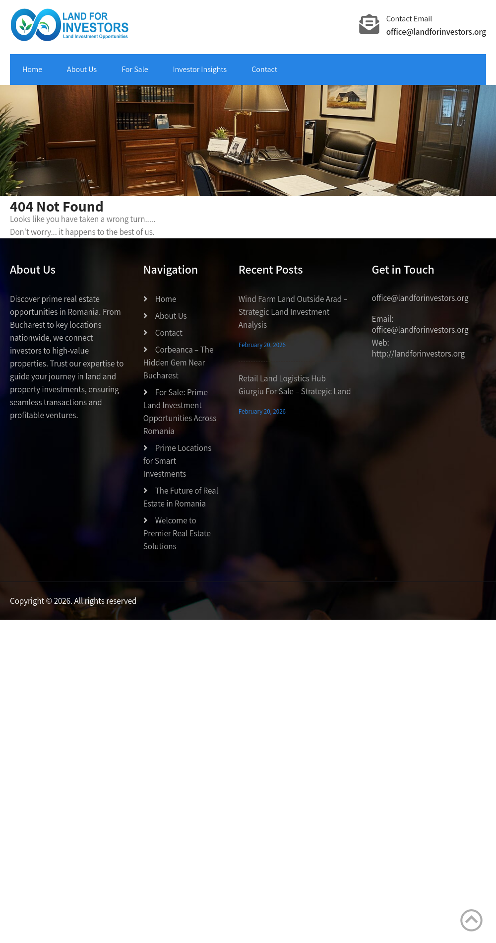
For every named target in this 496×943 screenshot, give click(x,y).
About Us (82, 69)
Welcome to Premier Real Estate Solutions (177, 533)
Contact (264, 69)
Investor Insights (200, 69)
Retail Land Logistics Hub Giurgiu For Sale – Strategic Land (295, 385)
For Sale (135, 69)
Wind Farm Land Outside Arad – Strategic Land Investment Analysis (293, 311)
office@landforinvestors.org (436, 31)
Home (32, 69)
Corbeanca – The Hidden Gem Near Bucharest (178, 362)
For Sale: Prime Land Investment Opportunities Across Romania (179, 411)
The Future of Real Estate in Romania (180, 497)
